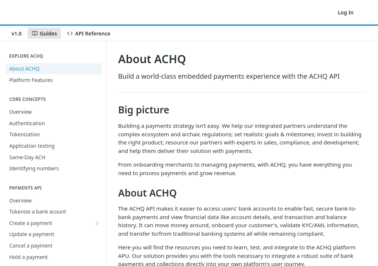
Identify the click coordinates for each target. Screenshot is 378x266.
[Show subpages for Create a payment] (97, 223)
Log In (346, 12)
